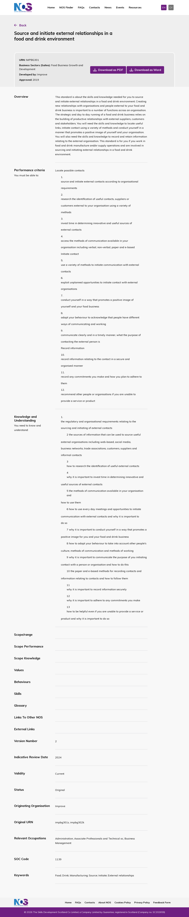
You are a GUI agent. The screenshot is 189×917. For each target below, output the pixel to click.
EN (163, 7)
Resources (135, 7)
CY (171, 7)
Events (120, 7)
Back (22, 25)
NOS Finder (66, 7)
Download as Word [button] (148, 70)
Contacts (94, 7)
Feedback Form (162, 902)
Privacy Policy (142, 902)
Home (51, 7)
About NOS (104, 902)
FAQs (81, 7)
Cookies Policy (123, 902)
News (108, 7)
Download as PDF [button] (110, 70)
